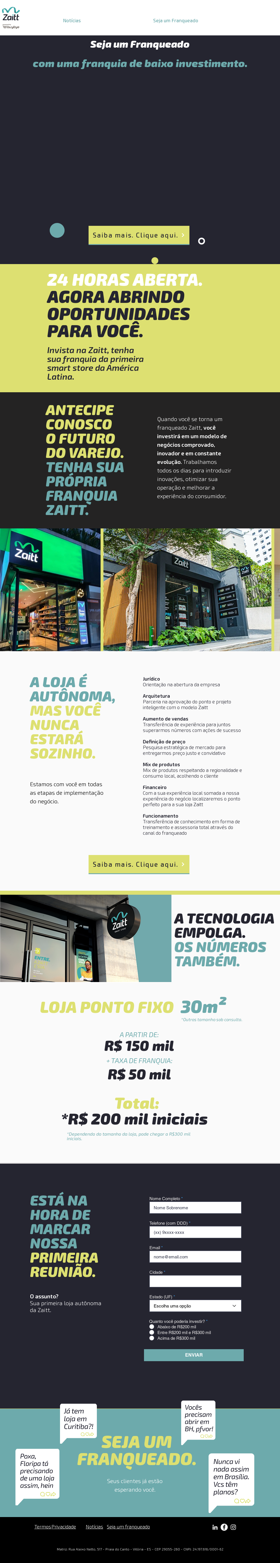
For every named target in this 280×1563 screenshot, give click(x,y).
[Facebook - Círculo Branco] (224, 1527)
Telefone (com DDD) (168, 1223)
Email (154, 1248)
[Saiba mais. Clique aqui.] (139, 235)
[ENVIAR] (194, 1355)
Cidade (156, 1272)
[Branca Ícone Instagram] (233, 1527)
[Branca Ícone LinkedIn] (215, 1527)
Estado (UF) (160, 1297)
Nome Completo (164, 1198)
